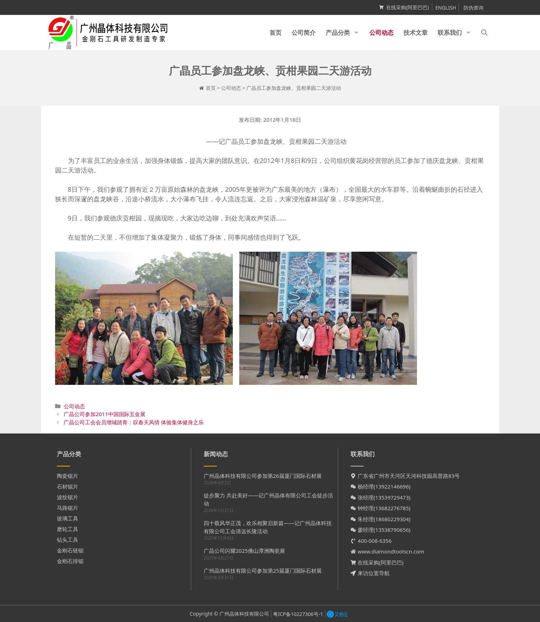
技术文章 (415, 32)
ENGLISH (445, 7)
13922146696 (392, 486)
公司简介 (304, 32)
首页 (275, 32)
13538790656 (392, 529)
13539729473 (392, 497)
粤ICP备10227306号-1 (298, 614)
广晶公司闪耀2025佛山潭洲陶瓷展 (244, 550)
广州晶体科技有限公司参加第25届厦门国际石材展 (263, 570)
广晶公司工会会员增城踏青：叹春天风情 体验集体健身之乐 (134, 422)
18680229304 (392, 519)
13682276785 (392, 508)
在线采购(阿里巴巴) (407, 7)
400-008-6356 (374, 540)
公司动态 (381, 32)
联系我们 (457, 32)
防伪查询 (473, 7)
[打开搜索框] (484, 32)
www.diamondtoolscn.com (391, 551)
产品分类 (345, 32)
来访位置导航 (374, 573)
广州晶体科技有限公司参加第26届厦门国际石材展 (263, 475)
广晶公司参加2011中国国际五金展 (104, 414)
